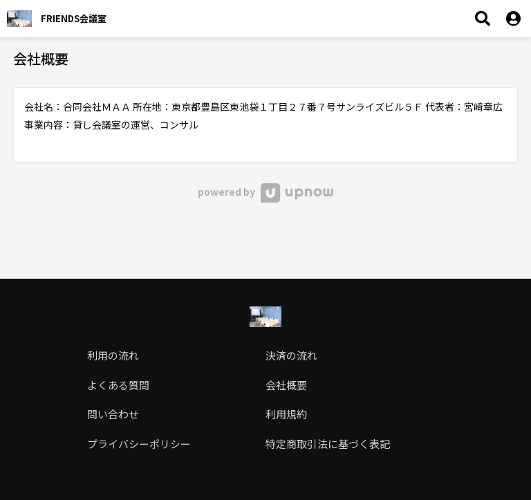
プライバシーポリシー (139, 443)
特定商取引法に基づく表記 (328, 443)
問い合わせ (113, 414)
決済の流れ (291, 355)
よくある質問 (118, 385)
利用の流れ (113, 355)
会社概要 (286, 385)
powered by (265, 191)
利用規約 (286, 414)
